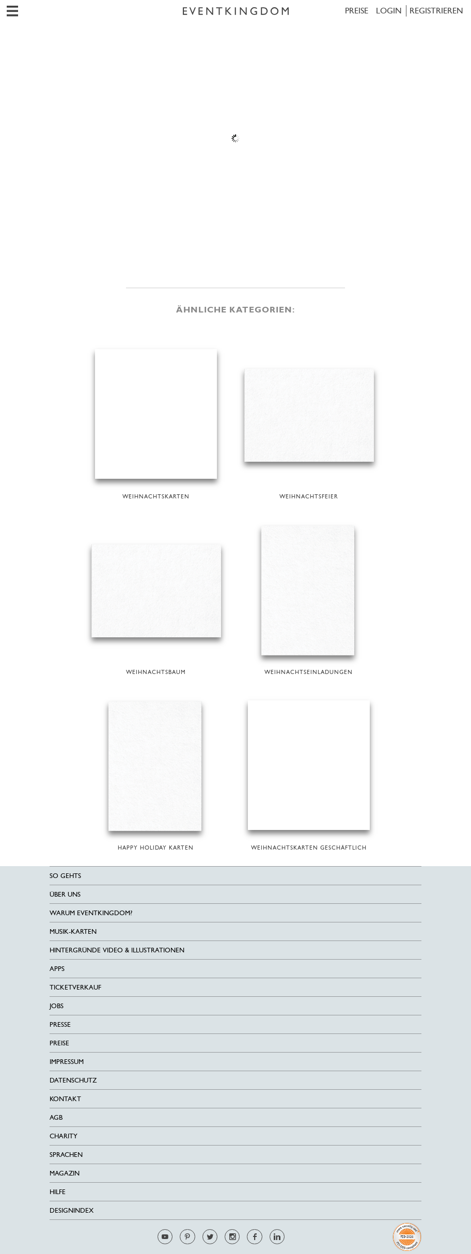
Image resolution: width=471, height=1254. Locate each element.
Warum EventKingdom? (91, 913)
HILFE (58, 1192)
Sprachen (66, 1154)
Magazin (65, 1173)
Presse (60, 1024)
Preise (356, 10)
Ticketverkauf (75, 987)
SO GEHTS (65, 876)
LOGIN (389, 10)
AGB (56, 1117)
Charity (63, 1136)
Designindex (71, 1210)
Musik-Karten (73, 931)
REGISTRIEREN (436, 10)
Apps (57, 969)
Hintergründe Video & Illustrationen (117, 950)
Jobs (57, 1006)
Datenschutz (73, 1080)
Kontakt (65, 1099)
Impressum (67, 1061)
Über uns (65, 894)
